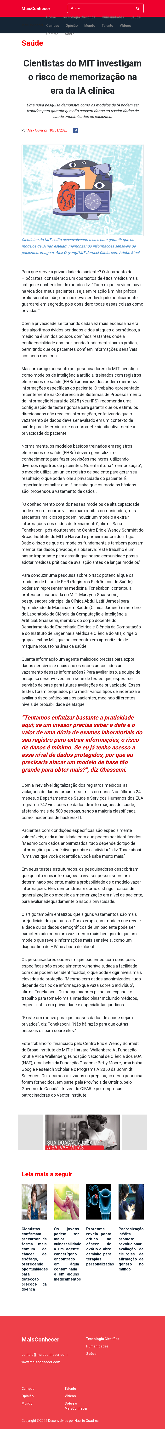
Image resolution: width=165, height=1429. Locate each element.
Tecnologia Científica (78, 17)
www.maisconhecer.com (41, 1362)
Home (51, 17)
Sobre (69, 34)
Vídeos (125, 25)
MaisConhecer (36, 8)
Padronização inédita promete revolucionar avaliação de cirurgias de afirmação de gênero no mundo (131, 1249)
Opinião (72, 25)
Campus (52, 25)
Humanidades (113, 17)
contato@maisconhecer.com (45, 1355)
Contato (52, 34)
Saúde (136, 17)
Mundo (89, 25)
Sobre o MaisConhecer (76, 1406)
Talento (107, 25)
